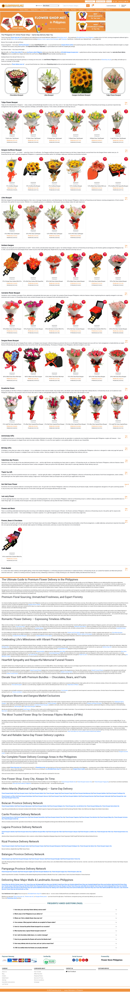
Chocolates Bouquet (117, 632)
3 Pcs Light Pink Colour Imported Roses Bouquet (118, 424)
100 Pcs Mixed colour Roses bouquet (33, 376)
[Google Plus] (86, 959)
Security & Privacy (38, 977)
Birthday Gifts (5, 647)
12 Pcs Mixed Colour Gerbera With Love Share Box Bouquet (97, 186)
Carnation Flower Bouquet (41, 705)
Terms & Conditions (39, 980)
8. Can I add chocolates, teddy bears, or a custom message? (30, 935)
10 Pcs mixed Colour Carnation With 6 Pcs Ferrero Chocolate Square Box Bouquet (12, 557)
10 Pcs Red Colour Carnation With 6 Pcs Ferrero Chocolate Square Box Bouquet (54, 329)
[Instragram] (80, 959)
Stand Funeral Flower (35, 670)
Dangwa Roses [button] (35, 10)
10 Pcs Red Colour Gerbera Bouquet (97, 281)
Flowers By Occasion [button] (55, 10)
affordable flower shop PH (34, 893)
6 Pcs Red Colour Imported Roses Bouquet (54, 424)
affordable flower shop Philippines (85, 37)
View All (126, 103)
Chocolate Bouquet (17, 684)
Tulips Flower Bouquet (29, 706)
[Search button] (88, 5)
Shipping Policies (38, 975)
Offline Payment (38, 973)
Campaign (36, 982)
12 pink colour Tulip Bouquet (12, 138)
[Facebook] (73, 959)
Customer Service (103, 968)
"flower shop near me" (18, 896)
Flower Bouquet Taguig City (102, 782)
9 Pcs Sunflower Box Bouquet (33, 186)
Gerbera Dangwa (52, 703)
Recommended (40, 651)
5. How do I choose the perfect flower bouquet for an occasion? (31, 926)
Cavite (43, 39)
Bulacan (39, 39)
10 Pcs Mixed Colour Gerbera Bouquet (76, 281)
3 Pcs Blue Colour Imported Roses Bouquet (97, 424)
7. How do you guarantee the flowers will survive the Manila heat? (32, 939)
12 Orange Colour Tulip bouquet (54, 138)
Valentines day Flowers (80, 626)
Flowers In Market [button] (24, 10)
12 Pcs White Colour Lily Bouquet (54, 233)
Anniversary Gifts (20, 626)
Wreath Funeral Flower (97, 670)
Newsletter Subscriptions (8, 982)
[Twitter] (77, 959)
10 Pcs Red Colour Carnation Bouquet (75, 329)
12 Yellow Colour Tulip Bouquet (33, 138)
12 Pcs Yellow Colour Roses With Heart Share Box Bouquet (54, 377)
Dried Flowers (26, 709)
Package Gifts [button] (44, 10)
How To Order (37, 971)
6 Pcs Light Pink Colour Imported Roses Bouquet (12, 424)
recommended (90, 1)
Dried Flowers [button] (90, 10)
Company (4, 968)
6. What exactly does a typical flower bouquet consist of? (29, 931)
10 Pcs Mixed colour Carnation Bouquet (12, 329)
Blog (3, 973)
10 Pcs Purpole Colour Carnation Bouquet (33, 329)
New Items (109, 1)
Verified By (46, 956)
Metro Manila (15, 39)
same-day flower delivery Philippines (21, 783)
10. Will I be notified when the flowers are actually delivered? (30, 948)
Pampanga (64, 39)
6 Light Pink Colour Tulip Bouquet (118, 138)
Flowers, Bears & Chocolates (84, 634)
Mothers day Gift (107, 647)
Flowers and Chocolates (73, 632)
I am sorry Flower (32, 654)
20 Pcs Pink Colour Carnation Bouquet (118, 329)
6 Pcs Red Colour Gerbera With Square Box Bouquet (33, 281)
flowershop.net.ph (62, 37)
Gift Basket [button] (82, 10)
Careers (4, 975)
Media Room (5, 977)
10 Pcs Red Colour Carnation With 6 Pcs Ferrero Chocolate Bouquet (97, 329)
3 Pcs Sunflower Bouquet (54, 186)
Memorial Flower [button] (99, 10)
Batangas (55, 39)
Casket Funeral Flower (12, 673)
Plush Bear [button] (74, 10)
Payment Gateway (7, 956)
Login (115, 1)
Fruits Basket (64, 690)
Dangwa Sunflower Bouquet (94, 703)
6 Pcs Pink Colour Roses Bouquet (75, 376)
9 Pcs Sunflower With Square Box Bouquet (118, 186)
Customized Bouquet (111, 5)
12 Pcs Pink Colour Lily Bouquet (75, 233)
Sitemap (4, 980)
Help (126, 1)
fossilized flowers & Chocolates (44, 635)
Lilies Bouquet (17, 706)
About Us (4, 971)
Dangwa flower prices (41, 896)
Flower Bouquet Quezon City (84, 782)
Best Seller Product (101, 1)
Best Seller (62, 651)
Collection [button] (108, 10)
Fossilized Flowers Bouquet (19, 635)
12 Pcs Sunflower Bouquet (76, 186)
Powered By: (105, 956)
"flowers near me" (29, 896)
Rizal (51, 39)
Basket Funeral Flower (66, 672)
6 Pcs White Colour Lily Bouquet (12, 233)
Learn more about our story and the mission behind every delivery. (84, 731)
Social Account (76, 956)
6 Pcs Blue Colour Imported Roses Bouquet (76, 424)
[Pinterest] (83, 959)
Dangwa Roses (39, 628)
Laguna (48, 39)
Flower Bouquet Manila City (69, 782)
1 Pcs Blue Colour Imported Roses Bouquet (33, 424)
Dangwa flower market (34, 604)
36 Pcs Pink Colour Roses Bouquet (97, 376)
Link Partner (5, 984)
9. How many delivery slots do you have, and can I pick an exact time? (33, 943)
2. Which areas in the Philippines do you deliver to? (28, 914)
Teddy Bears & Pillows (72, 684)
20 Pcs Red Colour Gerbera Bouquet (54, 281)
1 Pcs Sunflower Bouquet (12, 186)
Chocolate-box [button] (66, 10)
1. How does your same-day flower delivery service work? (29, 910)
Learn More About (39, 968)
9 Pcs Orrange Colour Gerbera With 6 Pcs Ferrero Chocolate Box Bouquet (12, 281)
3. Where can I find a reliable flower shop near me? (27, 918)
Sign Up (121, 1)
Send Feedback (71, 971)
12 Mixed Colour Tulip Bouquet (76, 138)
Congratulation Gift (62, 648)
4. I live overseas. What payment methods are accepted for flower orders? (34, 922)
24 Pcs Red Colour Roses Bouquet (118, 376)
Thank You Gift (83, 654)
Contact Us (69, 968)
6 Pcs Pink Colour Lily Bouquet (33, 233)
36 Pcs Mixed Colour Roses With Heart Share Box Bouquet (12, 377)
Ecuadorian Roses (121, 628)
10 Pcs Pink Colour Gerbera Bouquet (118, 281)
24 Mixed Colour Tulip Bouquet (97, 138)
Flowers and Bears (17, 692)
